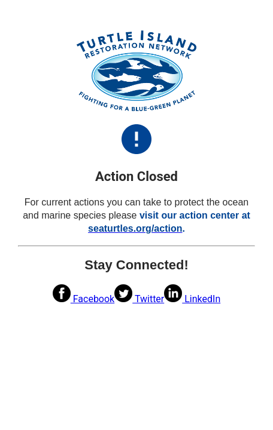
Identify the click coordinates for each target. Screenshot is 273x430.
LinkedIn (192, 299)
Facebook (83, 299)
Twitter (139, 299)
